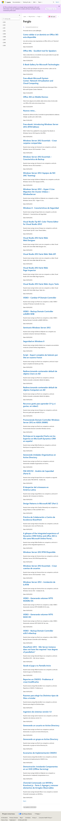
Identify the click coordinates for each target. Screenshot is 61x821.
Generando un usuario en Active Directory (41, 725)
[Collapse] (19, 15)
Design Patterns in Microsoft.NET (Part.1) (40, 503)
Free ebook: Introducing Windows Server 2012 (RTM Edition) (40, 125)
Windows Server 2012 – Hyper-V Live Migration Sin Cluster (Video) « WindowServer (38, 191)
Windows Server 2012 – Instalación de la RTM (39, 583)
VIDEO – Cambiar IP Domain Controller (39, 297)
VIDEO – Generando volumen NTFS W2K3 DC (38, 615)
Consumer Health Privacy (45, 817)
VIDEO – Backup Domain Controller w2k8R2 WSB (38, 312)
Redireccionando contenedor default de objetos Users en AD (40, 372)
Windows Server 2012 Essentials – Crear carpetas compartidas (40, 141)
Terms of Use (4, 820)
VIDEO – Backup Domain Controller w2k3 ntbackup (38, 631)
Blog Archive (32, 16)
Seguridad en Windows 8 (33, 341)
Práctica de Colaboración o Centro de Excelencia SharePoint (39, 518)
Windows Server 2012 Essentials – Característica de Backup (37, 158)
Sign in (57, 2)
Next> (25, 801)
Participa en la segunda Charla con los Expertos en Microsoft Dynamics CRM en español (39, 438)
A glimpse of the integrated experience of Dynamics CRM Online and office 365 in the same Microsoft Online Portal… (41, 536)
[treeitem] (11, 22)
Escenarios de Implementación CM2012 (40, 752)
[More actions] (58, 16)
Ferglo (38, 16)
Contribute (27, 817)
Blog (21, 817)
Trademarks (12, 820)
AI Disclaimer (4, 817)
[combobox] (11, 18)
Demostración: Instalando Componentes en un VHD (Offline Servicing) (40, 767)
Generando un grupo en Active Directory (40, 739)
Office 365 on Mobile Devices (35, 97)
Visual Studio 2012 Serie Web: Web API (39, 254)
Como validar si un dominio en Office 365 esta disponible (40, 35)
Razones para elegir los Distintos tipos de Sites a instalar (40, 696)
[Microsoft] (3, 2)
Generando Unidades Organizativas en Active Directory (39, 456)
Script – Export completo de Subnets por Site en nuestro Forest (40, 356)
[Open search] (53, 2)
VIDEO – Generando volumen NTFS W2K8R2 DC (38, 599)
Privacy (34, 817)
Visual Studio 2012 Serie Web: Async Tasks (41, 284)
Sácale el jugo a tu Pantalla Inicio (37, 665)
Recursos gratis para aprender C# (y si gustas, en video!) (39, 404)
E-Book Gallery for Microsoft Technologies (41, 64)
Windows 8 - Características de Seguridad (41, 208)
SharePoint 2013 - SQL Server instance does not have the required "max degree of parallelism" (40, 649)
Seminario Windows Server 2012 (37, 327)
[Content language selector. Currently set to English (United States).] (8, 814)
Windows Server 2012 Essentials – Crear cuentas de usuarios (40, 567)
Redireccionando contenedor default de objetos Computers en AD (40, 388)
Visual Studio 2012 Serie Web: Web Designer (35, 239)
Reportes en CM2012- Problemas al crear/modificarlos (38, 680)
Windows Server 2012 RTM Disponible (39, 552)
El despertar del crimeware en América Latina (36, 488)
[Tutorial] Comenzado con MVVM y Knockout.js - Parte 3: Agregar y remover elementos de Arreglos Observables (40, 785)
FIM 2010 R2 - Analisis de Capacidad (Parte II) (38, 472)
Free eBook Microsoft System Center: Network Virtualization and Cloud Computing (38, 80)
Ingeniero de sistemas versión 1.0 (37, 711)
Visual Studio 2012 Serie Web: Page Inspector (35, 269)
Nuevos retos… (29, 110)
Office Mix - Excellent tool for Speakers (39, 50)
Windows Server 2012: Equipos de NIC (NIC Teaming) (39, 174)
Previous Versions (14, 817)
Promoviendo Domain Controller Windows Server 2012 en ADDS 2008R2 (41, 421)
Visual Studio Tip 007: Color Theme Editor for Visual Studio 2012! (40, 222)
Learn (24, 16)
